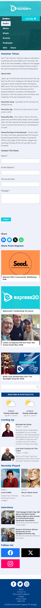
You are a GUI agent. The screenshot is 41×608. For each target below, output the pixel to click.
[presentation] (17, 210)
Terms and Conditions (21, 594)
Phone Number (8, 179)
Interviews (7, 507)
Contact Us (21, 592)
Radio (6, 23)
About (21, 590)
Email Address (8, 168)
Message (5, 191)
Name (4, 156)
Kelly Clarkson (26, 496)
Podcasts (7, 43)
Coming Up (7, 420)
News (6, 28)
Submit (6, 219)
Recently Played (10, 465)
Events (6, 38)
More (13, 48)
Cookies (21, 597)
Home (6, 18)
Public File (21, 601)
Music (6, 33)
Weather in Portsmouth (20, 395)
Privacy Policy (21, 599)
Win (5, 48)
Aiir (35, 605)
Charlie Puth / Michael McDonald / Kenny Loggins (9, 498)
